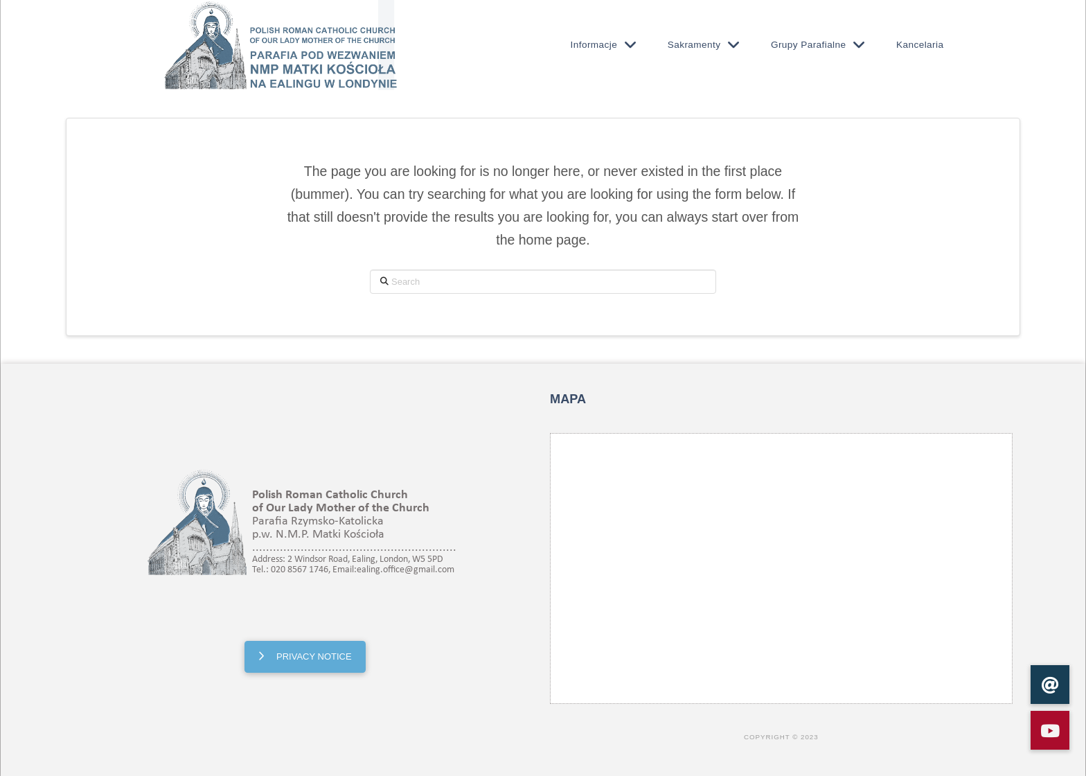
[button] (1050, 730)
